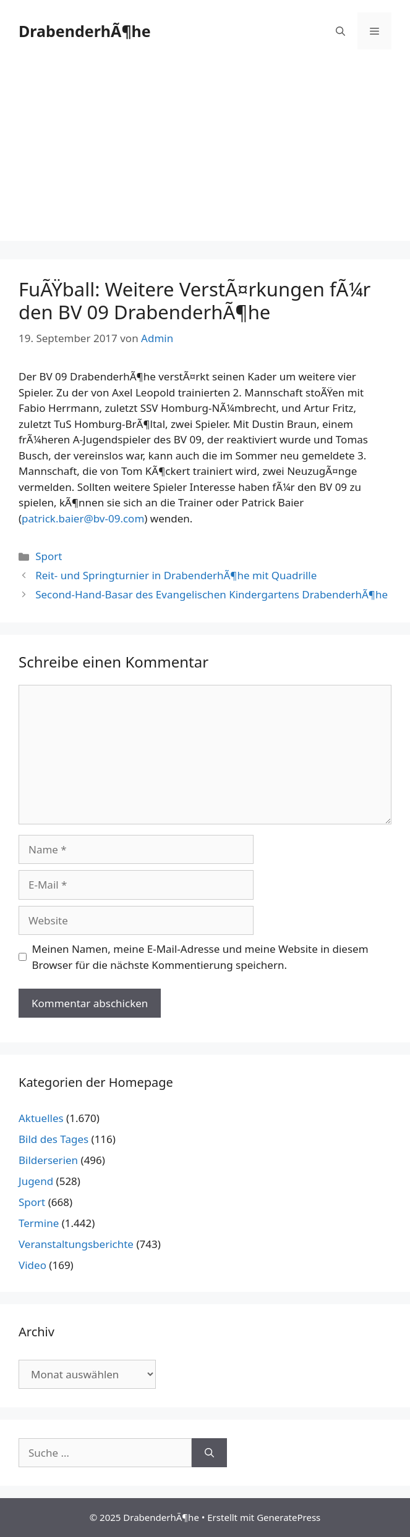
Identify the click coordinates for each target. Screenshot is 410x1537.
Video (32, 1265)
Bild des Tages (53, 1139)
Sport (48, 556)
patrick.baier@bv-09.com (83, 518)
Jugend (36, 1181)
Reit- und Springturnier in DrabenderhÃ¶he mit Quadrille (176, 575)
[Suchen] (209, 1453)
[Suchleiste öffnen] (340, 30)
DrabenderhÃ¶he (85, 30)
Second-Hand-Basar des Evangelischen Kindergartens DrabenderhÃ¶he (211, 594)
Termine (39, 1223)
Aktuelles (41, 1118)
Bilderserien (48, 1160)
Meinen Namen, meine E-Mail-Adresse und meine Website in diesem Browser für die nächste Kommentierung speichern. (200, 957)
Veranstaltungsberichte (76, 1244)
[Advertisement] (205, 154)
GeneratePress (288, 1517)
